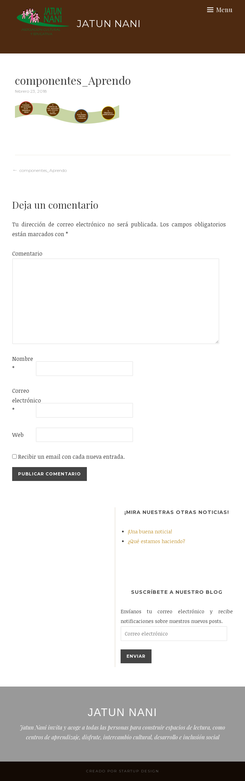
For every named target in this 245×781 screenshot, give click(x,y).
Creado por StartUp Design (122, 771)
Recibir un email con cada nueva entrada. (71, 456)
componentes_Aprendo (43, 170)
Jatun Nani (109, 24)
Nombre (22, 363)
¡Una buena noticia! (150, 531)
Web (18, 435)
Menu (224, 10)
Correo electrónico (23, 400)
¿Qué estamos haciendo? (156, 541)
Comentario (23, 253)
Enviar (136, 656)
